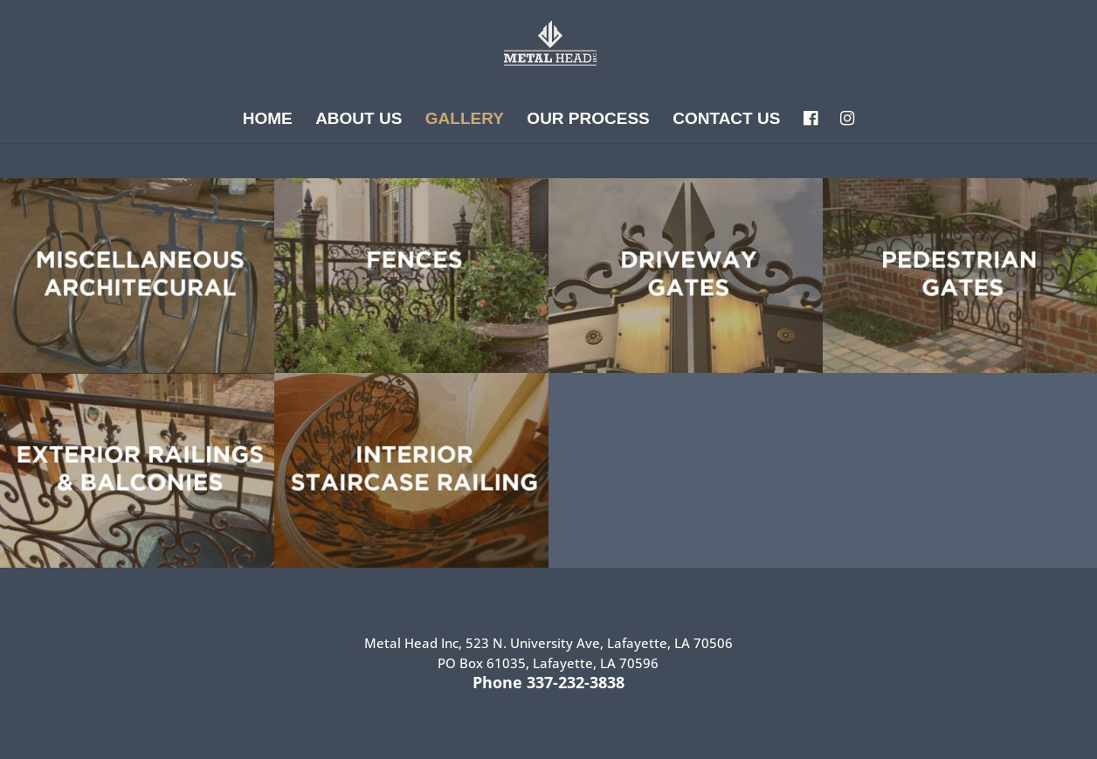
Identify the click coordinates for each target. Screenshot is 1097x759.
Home (268, 120)
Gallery (464, 120)
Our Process (588, 120)
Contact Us (726, 120)
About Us (358, 120)
